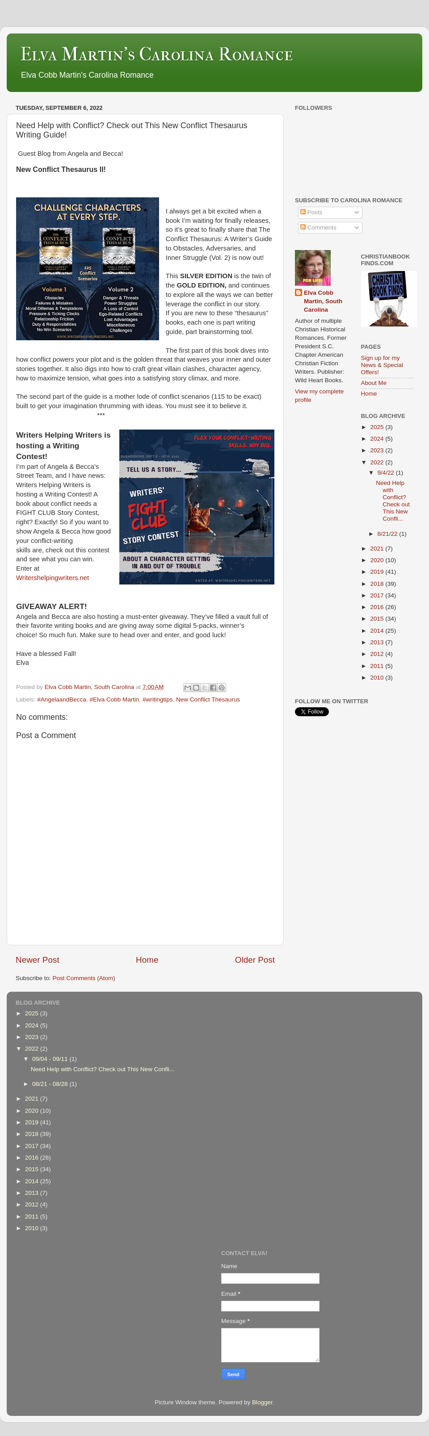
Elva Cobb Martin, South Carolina (323, 301)
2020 (377, 560)
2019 (377, 571)
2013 (377, 642)
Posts (311, 212)
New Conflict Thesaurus (208, 699)
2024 (377, 438)
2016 (377, 607)
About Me (374, 383)
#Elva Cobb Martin (114, 699)
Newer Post (37, 959)
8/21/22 (389, 533)
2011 (377, 666)
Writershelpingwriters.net (52, 577)
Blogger (262, 1402)
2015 (377, 618)
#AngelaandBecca (61, 699)
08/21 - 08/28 (50, 1084)
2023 (377, 450)
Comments (318, 227)
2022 (377, 462)
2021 (377, 548)
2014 (377, 630)
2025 (377, 427)
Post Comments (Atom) (84, 978)
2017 (377, 595)
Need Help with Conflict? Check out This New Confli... (393, 501)
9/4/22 (387, 472)
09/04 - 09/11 (50, 1059)
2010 (377, 677)
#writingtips (158, 699)
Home (147, 959)
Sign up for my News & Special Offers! (382, 365)
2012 (377, 654)
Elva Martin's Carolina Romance (156, 54)
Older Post (255, 959)
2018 (377, 583)
